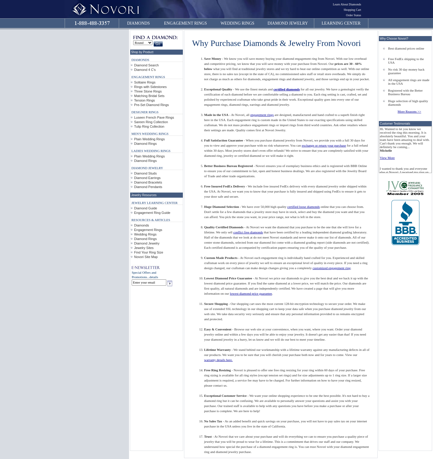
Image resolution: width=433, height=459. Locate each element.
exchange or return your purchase (324, 145)
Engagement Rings (148, 230)
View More (387, 158)
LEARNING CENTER (341, 23)
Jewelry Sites (144, 248)
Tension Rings (144, 100)
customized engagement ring (331, 268)
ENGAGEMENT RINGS (185, 23)
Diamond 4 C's (145, 69)
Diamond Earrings (147, 178)
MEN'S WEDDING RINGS (149, 133)
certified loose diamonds (303, 206)
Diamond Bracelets (148, 182)
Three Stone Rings (148, 91)
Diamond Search (146, 65)
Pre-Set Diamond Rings (151, 105)
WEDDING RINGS (237, 23)
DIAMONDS (138, 23)
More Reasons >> (409, 111)
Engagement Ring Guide (152, 212)
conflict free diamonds (248, 232)
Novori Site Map (146, 257)
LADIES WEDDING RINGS (150, 151)
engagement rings (262, 115)
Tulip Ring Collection (149, 126)
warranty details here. (218, 360)
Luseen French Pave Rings (154, 117)
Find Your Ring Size (148, 252)
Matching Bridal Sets (149, 96)
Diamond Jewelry (146, 243)
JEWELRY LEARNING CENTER (154, 203)
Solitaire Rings (144, 82)
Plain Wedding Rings (149, 139)
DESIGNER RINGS (144, 112)
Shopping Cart (352, 9)
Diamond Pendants (148, 187)
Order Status (353, 15)
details (153, 277)
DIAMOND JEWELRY (288, 23)
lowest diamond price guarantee (251, 293)
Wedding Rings (145, 234)
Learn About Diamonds (347, 4)
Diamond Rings (145, 143)
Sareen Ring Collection (151, 122)
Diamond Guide (145, 208)
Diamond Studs (145, 173)
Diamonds (141, 225)
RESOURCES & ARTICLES (150, 220)
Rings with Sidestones (150, 87)
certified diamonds (286, 89)
